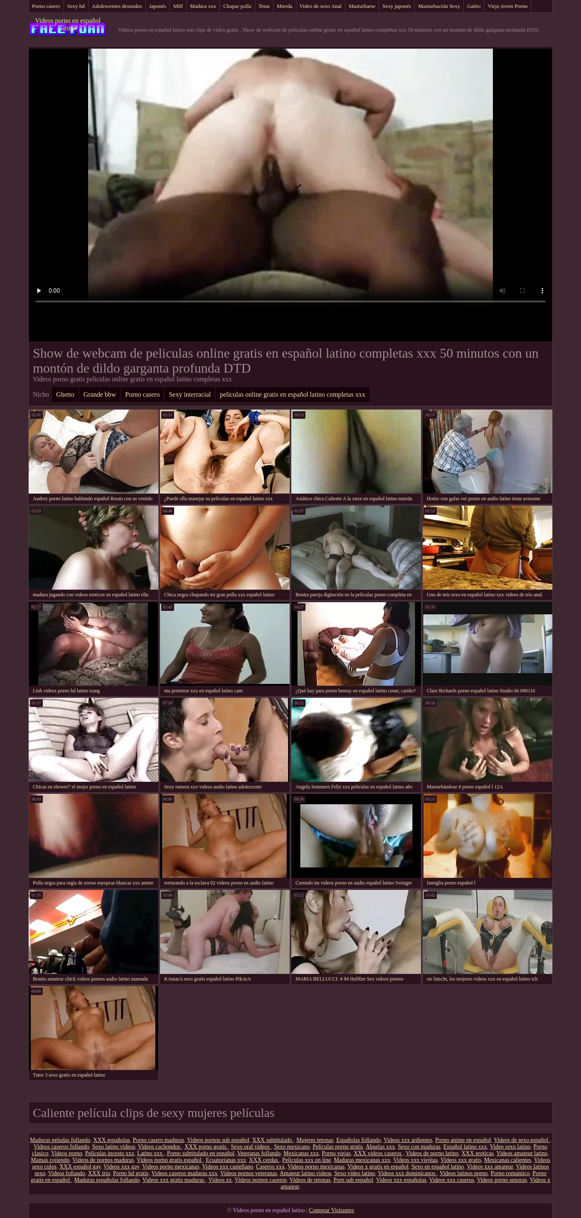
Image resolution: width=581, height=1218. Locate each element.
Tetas (264, 6)
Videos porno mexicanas (170, 1167)
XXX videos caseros (378, 1153)
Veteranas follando (259, 1153)
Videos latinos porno (464, 1173)
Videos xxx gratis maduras (173, 1180)
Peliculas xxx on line (306, 1160)
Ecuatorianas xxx (226, 1160)
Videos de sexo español (521, 1140)
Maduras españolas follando (107, 1180)
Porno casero (46, 6)
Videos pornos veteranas (248, 1173)
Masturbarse (362, 6)
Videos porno (66, 1153)
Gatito (474, 6)
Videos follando (66, 1173)
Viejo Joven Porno (507, 6)
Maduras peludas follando (60, 1140)
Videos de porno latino (432, 1153)
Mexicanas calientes (507, 1160)
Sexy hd (76, 6)
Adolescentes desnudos (117, 6)
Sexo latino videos (113, 1147)
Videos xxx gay (121, 1167)
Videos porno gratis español (170, 1160)
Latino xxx (150, 1153)
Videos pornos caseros (261, 1180)
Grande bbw (100, 394)
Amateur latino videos (305, 1173)
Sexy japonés (396, 6)
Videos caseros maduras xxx (184, 1173)
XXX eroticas (477, 1153)
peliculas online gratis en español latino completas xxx (292, 394)
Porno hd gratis (131, 1173)
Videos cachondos (160, 1147)
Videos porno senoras (502, 1180)
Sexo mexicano (292, 1147)
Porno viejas (336, 1153)
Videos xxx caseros (451, 1180)
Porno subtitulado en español (200, 1153)
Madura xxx (203, 6)
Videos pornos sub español (218, 1140)
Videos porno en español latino (68, 24)
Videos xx (220, 1180)
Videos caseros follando (61, 1147)
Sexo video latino (354, 1173)
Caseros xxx (270, 1167)
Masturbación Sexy (439, 6)
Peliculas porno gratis (338, 1147)
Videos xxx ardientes (408, 1140)
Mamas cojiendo (50, 1160)
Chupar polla (237, 6)
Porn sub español (353, 1180)
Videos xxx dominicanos (407, 1173)
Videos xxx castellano (227, 1167)
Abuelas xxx (380, 1147)
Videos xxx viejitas (415, 1160)
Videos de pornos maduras (103, 1160)
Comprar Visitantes (331, 1210)
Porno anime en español (463, 1140)
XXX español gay (80, 1167)
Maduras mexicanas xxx (362, 1160)
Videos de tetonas (310, 1180)
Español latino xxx (465, 1147)
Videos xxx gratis (461, 1160)
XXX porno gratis (206, 1147)
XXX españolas (111, 1140)
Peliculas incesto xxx (109, 1153)
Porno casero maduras (159, 1140)
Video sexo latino (510, 1147)
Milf (178, 6)
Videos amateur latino (521, 1153)
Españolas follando (358, 1140)
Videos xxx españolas (401, 1180)
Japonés (157, 6)
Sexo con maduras (419, 1147)
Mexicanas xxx (301, 1153)
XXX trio (99, 1173)
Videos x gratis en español (378, 1167)
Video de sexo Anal (321, 6)
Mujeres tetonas (314, 1140)
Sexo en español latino (437, 1167)
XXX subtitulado (273, 1140)
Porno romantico (510, 1173)
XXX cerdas (264, 1160)
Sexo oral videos (251, 1147)
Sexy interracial (190, 394)
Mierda (285, 6)
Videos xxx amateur (490, 1167)
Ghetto (65, 394)
